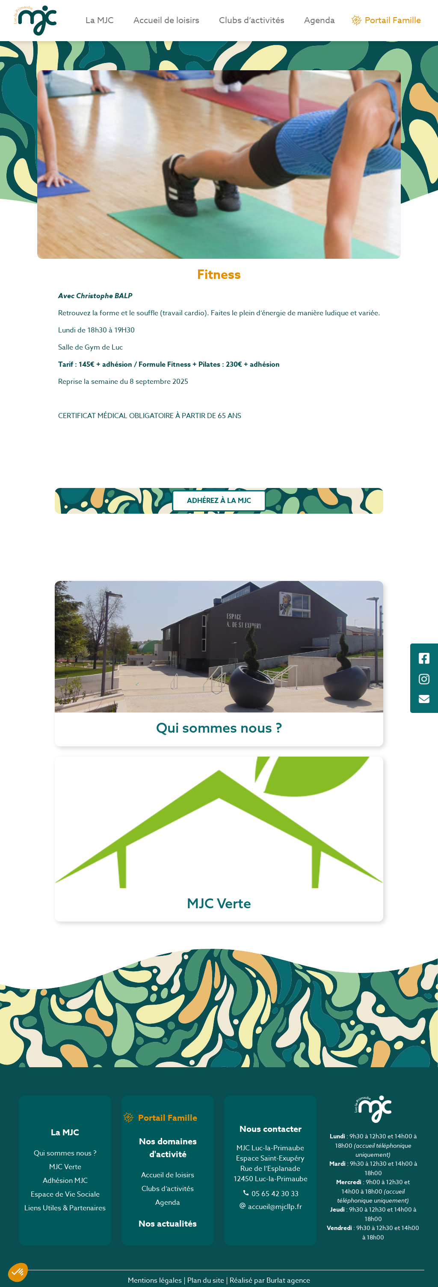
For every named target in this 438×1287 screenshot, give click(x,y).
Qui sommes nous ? (65, 1153)
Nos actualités (168, 1223)
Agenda (319, 20)
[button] (18, 1272)
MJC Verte (65, 1167)
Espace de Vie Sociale (65, 1194)
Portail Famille (393, 20)
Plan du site (205, 1280)
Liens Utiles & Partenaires (65, 1208)
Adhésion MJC (65, 1181)
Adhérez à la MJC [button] (219, 501)
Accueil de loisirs (166, 20)
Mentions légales (155, 1280)
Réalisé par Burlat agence (270, 1280)
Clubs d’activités (251, 20)
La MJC (100, 20)
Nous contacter (271, 1128)
